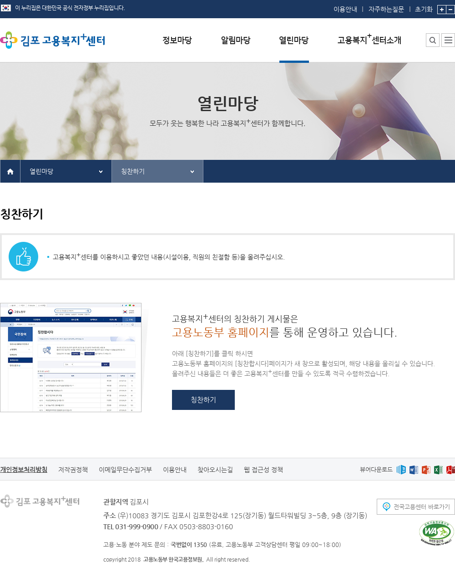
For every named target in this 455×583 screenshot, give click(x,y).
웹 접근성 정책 (263, 469)
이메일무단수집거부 (125, 469)
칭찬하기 (133, 171)
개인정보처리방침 (23, 469)
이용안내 (345, 9)
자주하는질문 (386, 9)
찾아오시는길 (215, 469)
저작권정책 (73, 469)
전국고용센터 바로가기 (422, 506)
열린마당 (41, 171)
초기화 (424, 6)
